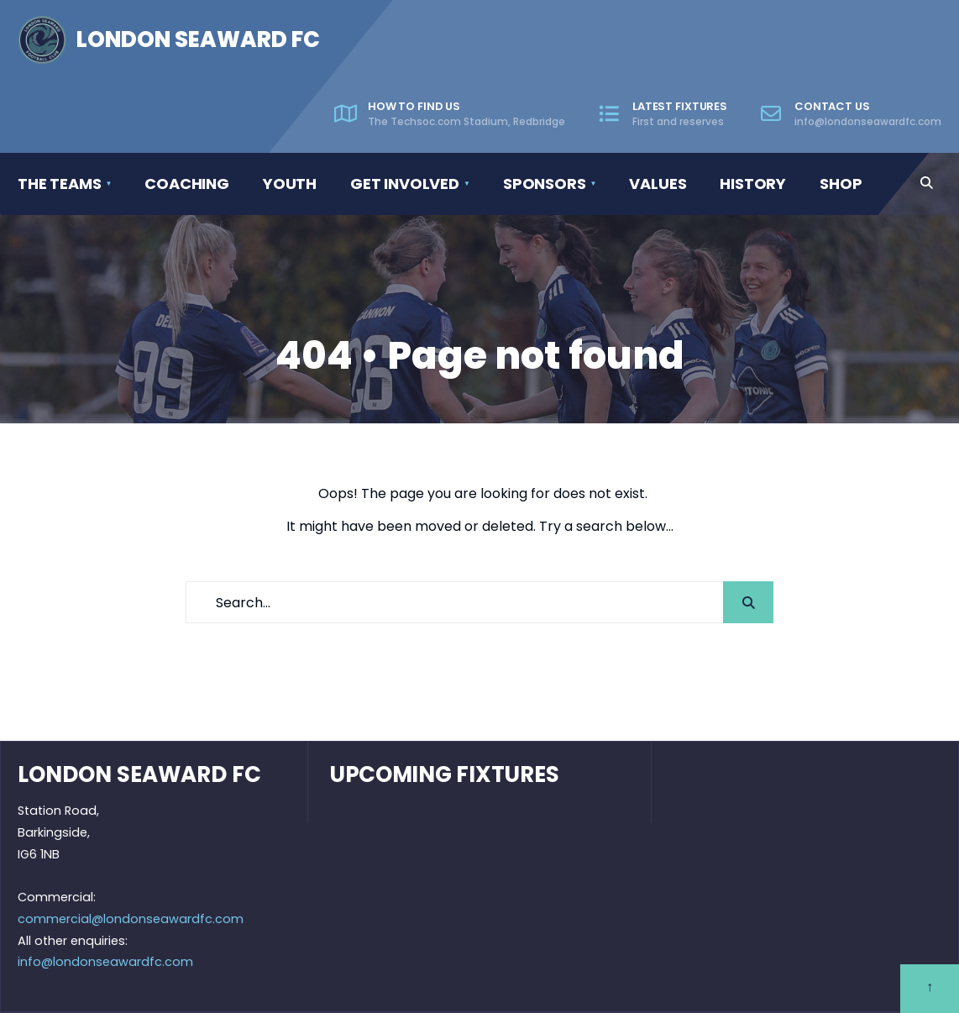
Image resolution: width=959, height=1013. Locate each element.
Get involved (404, 183)
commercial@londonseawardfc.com (131, 919)
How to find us (449, 113)
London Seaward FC (198, 39)
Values (657, 183)
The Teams (59, 183)
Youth (290, 183)
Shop (841, 183)
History (753, 183)
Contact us (851, 113)
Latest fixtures (663, 113)
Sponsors (544, 183)
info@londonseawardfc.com (105, 961)
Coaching (186, 183)
